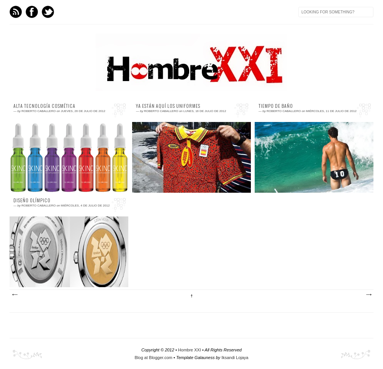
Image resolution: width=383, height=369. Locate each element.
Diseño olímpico (32, 200)
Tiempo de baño (276, 106)
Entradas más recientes (15, 295)
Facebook (32, 12)
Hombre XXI (189, 350)
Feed (16, 12)
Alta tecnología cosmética (44, 106)
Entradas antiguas (368, 295)
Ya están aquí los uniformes (168, 106)
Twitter (48, 12)
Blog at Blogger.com (153, 357)
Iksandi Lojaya (234, 357)
